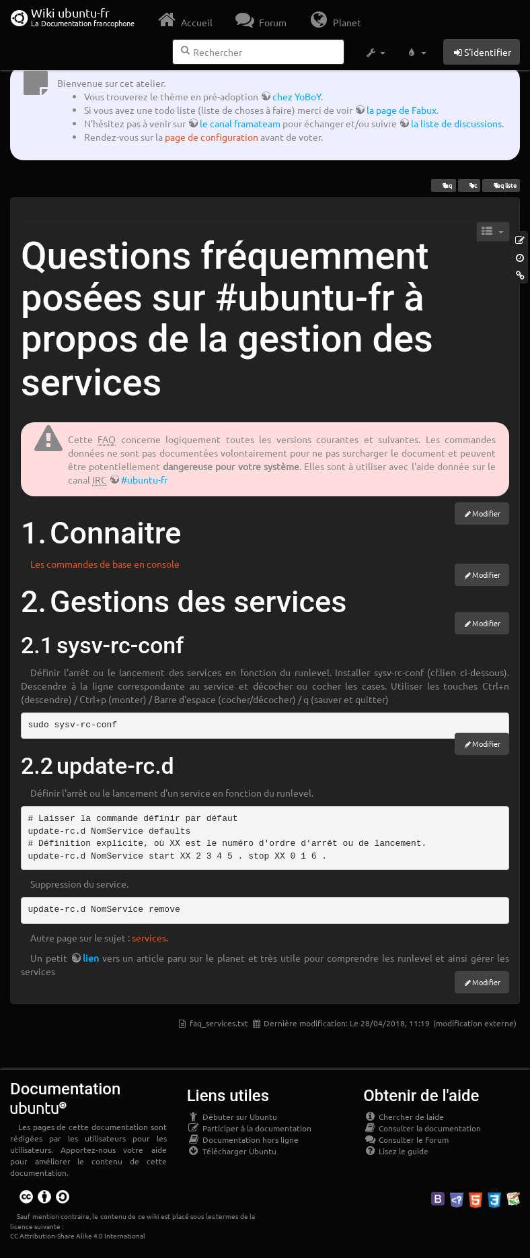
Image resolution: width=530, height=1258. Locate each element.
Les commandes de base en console (105, 564)
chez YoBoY (296, 96)
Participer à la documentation (249, 1128)
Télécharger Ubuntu (231, 1151)
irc (468, 185)
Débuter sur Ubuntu (232, 1116)
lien (91, 958)
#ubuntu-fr (144, 479)
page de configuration (211, 137)
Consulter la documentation (422, 1128)
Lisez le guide (395, 1151)
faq (443, 185)
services (149, 937)
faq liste (501, 185)
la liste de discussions (456, 123)
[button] (374, 52)
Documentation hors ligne (243, 1139)
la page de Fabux (402, 110)
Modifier (486, 513)
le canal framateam (240, 123)
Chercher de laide (403, 1116)
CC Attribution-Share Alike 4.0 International (77, 1235)
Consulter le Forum (406, 1139)
